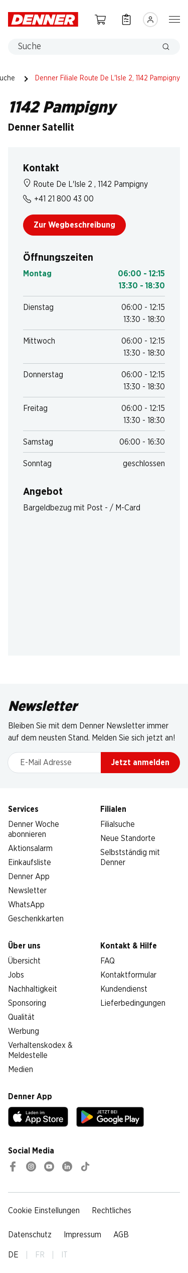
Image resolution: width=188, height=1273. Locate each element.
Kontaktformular (128, 975)
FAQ (107, 961)
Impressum (82, 1235)
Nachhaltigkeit (32, 989)
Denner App (29, 877)
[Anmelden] (150, 19)
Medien (20, 1070)
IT (64, 1255)
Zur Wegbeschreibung (74, 225)
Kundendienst (123, 989)
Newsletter (27, 891)
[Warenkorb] (100, 19)
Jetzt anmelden (140, 763)
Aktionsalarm (30, 848)
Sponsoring (27, 1003)
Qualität (21, 1017)
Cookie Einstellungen (44, 1211)
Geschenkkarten (36, 919)
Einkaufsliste (29, 863)
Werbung (23, 1031)
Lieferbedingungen (132, 1003)
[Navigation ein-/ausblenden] (174, 18)
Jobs (16, 975)
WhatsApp (26, 905)
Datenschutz (30, 1235)
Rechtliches (111, 1211)
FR (40, 1255)
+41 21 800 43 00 (58, 199)
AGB (121, 1235)
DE (13, 1255)
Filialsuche (117, 824)
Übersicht (24, 961)
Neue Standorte (127, 838)
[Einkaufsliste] (126, 19)
